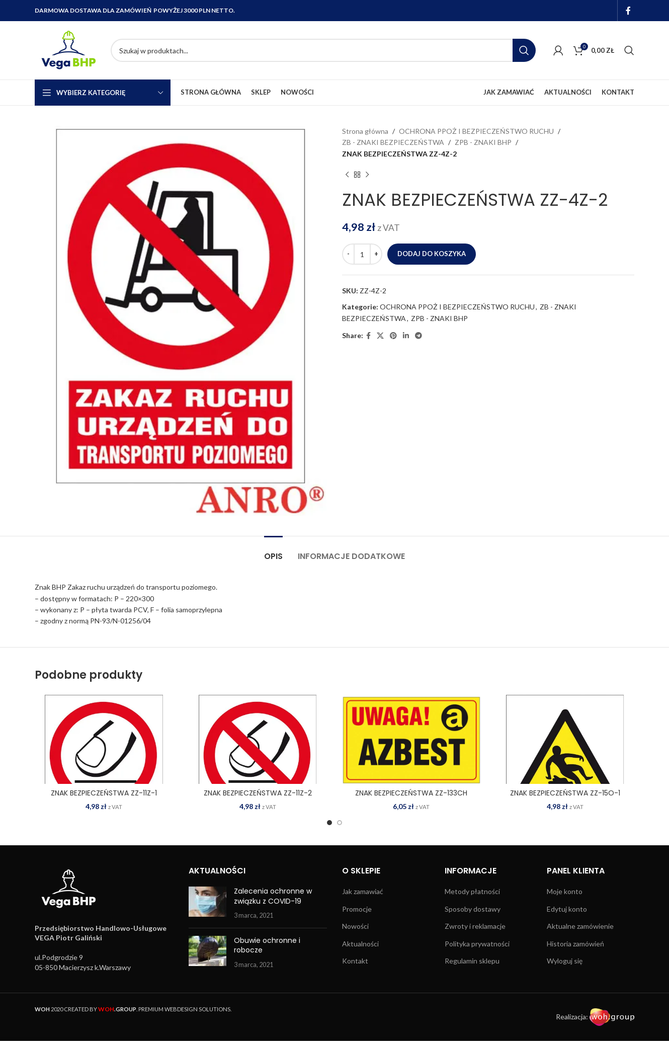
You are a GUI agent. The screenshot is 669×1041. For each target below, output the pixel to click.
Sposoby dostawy (472, 909)
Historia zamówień (575, 943)
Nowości (355, 926)
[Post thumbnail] (207, 903)
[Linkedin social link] (406, 336)
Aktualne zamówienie (580, 926)
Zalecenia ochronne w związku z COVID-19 (273, 896)
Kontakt (355, 960)
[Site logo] (68, 49)
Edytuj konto (567, 909)
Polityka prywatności (477, 943)
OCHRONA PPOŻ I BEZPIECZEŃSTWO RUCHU (476, 131)
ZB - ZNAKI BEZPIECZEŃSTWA (393, 142)
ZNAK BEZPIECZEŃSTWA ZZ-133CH (411, 793)
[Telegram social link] (418, 336)
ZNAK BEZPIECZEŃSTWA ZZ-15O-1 (565, 793)
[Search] (323, 50)
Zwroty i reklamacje (475, 926)
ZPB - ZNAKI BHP (483, 142)
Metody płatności (472, 891)
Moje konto (564, 891)
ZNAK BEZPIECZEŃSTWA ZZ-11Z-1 (104, 793)
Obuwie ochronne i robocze (267, 945)
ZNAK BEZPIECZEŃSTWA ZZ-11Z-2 (258, 793)
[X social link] (380, 336)
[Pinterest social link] (393, 336)
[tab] (273, 551)
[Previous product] (347, 175)
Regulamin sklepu (472, 960)
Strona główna (365, 131)
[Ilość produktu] (362, 254)
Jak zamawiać (362, 891)
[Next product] (367, 175)
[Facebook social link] (628, 10)
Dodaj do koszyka (431, 254)
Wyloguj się (564, 960)
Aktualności (360, 943)
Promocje (357, 909)
